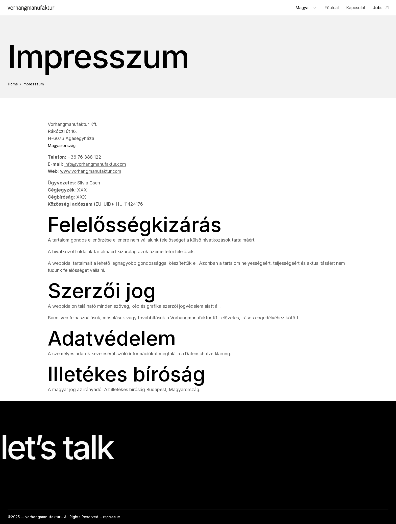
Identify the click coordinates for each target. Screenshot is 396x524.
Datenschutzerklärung (208, 354)
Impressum (112, 517)
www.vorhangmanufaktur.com (91, 171)
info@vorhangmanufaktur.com (96, 164)
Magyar (302, 7)
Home (13, 85)
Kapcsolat (355, 7)
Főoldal (332, 7)
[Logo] (31, 8)
